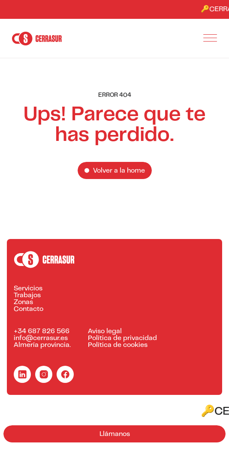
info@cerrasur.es (41, 338)
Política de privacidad (122, 338)
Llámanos (114, 434)
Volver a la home (119, 171)
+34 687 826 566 (41, 332)
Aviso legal (105, 332)
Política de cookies (118, 345)
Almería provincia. (42, 345)
